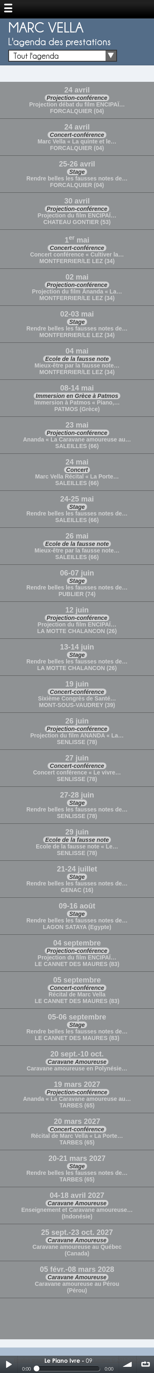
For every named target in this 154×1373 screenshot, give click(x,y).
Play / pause (8, 1364)
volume (127, 1364)
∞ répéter (145, 1364)
